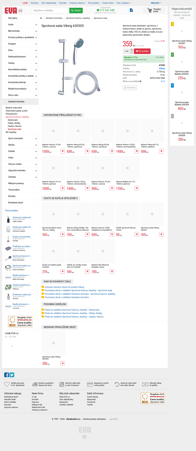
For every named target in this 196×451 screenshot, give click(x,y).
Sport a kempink (22, 138)
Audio (22, 24)
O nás (34, 397)
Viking (162, 68)
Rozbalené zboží (15, 202)
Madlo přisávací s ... (22, 275)
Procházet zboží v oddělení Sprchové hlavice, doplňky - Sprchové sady (78, 290)
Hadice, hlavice (14, 126)
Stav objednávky (49, 3)
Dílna (22, 50)
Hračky (22, 63)
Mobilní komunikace (22, 88)
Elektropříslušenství (22, 56)
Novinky (34, 3)
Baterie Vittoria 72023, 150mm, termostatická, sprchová (76, 184)
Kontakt (62, 3)
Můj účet (155, 3)
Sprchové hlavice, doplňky (17, 117)
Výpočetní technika (22, 170)
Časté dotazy (92, 397)
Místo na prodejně (144, 81)
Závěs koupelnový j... (22, 285)
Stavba (22, 145)
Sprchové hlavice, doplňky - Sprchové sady (181, 15)
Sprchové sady (14, 129)
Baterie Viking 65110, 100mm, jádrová (150, 145)
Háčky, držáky (14, 123)
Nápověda (91, 399)
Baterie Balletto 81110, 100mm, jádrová (125, 183)
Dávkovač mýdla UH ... (23, 227)
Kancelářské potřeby (22, 69)
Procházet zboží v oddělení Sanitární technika (67, 297)
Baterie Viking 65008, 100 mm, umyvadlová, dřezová (78, 229)
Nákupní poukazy (16, 183)
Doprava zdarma (77, 3)
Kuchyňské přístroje (22, 82)
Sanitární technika (22, 101)
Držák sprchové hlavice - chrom (126, 229)
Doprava (159, 41)
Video (22, 157)
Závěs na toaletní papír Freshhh (51, 266)
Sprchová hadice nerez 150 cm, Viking (51, 229)
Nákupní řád (37, 405)
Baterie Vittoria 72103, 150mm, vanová (51, 145)
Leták (25, 3)
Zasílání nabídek (66, 405)
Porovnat (129, 87)
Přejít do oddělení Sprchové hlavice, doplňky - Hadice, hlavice (74, 316)
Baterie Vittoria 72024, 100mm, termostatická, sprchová (126, 146)
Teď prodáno (93, 3)
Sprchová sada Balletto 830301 (182, 72)
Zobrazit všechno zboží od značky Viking (64, 287)
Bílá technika (22, 31)
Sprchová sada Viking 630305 (51, 358)
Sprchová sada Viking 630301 (150, 229)
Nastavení (63, 402)
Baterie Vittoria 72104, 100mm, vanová (101, 183)
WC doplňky (11, 132)
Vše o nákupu (122, 3)
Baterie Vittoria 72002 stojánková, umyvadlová (102, 229)
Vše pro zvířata (22, 164)
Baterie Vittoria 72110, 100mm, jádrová (51, 183)
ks (126, 51)
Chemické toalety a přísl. (17, 111)
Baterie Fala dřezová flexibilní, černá (100, 266)
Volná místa (108, 3)
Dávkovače (13, 120)
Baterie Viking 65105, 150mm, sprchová (76, 145)
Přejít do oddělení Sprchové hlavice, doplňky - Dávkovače (72, 310)
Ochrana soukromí (39, 410)
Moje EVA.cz (64, 397)
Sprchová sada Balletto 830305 (182, 103)
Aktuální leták (10, 399)
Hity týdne (12, 18)
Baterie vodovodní (14, 108)
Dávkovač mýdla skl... (22, 217)
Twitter (90, 405)
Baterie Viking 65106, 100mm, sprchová (100, 145)
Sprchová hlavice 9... (22, 256)
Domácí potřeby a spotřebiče (22, 37)
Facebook (91, 402)
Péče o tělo (22, 95)
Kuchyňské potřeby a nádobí (22, 76)
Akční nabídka (10, 402)
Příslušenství (11, 114)
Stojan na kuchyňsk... (22, 237)
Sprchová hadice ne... (22, 265)
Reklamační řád (38, 407)
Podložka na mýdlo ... (22, 246)
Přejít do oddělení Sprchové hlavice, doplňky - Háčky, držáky (73, 313)
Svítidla (22, 151)
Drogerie (22, 44)
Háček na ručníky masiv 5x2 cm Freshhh (77, 266)
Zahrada (22, 177)
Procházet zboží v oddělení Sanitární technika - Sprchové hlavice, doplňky (80, 294)
